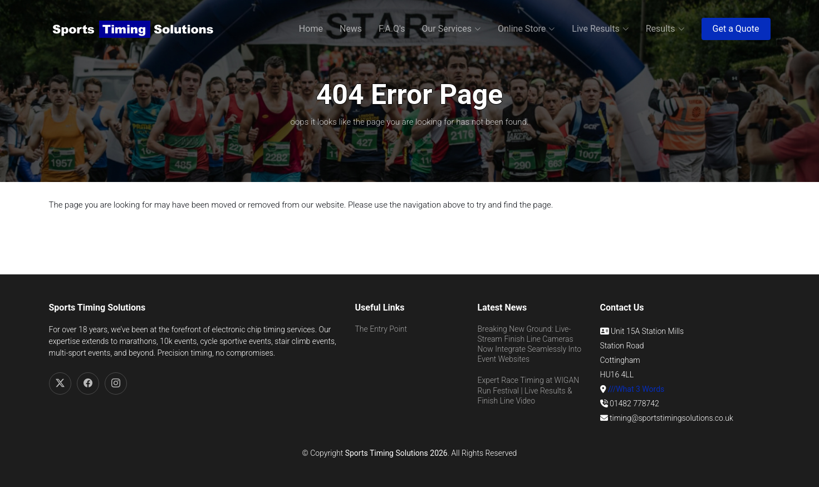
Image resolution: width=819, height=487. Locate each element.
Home (311, 28)
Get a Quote (736, 28)
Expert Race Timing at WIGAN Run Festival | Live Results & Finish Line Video (529, 390)
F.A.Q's (392, 28)
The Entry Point (381, 328)
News (351, 28)
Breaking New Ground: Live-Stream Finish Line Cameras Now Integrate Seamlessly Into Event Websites (530, 344)
